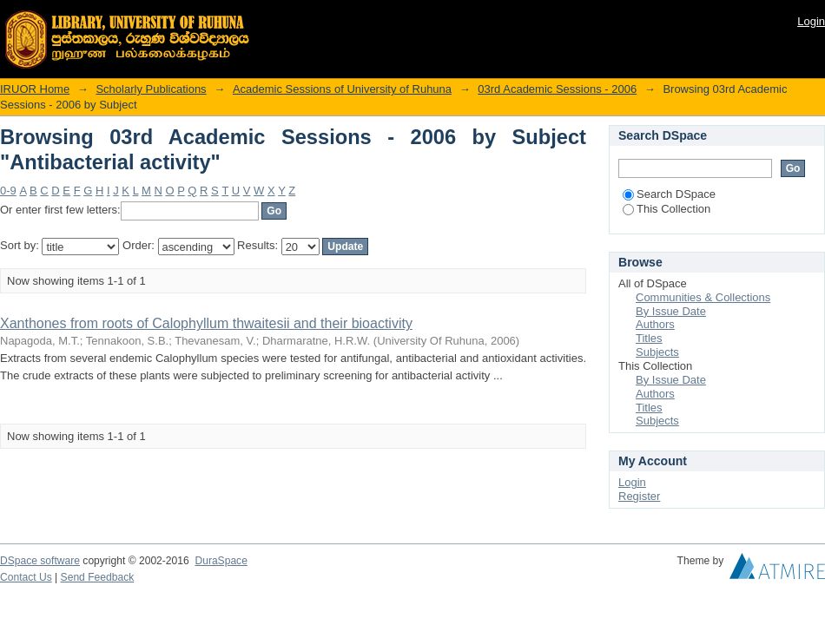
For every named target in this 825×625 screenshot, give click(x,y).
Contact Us (26, 577)
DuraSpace (221, 561)
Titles (649, 338)
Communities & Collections (703, 297)
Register (639, 496)
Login (811, 21)
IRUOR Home (34, 88)
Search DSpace (669, 194)
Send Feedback (98, 577)
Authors (655, 324)
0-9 (8, 190)
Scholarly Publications (151, 88)
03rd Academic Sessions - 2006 (557, 88)
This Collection (666, 208)
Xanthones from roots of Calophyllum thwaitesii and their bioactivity (206, 323)
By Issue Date (671, 311)
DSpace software (40, 561)
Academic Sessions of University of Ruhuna (342, 88)
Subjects (657, 352)
